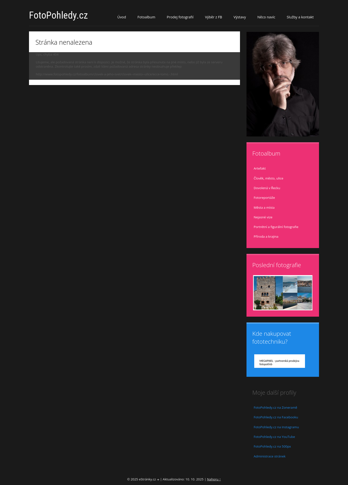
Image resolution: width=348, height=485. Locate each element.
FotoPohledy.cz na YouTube (274, 437)
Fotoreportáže (264, 197)
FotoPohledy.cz (58, 15)
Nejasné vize (263, 217)
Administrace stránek (270, 456)
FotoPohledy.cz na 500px (272, 446)
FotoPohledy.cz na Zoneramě (275, 407)
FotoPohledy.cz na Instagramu (276, 427)
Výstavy (239, 16)
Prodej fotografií (180, 16)
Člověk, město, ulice (268, 178)
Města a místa (264, 207)
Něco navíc (266, 16)
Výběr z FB (213, 16)
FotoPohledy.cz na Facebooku (276, 417)
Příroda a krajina (266, 236)
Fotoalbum (146, 16)
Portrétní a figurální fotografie (276, 227)
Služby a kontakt (300, 16)
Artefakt (260, 168)
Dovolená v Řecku (267, 188)
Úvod (121, 16)
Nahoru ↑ (214, 479)
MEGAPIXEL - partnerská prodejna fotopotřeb (279, 362)
